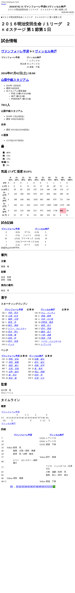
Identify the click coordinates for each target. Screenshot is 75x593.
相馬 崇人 (46, 325)
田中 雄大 (39, 362)
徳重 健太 (39, 359)
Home (4, 4)
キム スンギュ (48, 313)
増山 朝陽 (39, 372)
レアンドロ (46, 344)
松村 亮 (38, 375)
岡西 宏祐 (13, 359)
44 (26, 487)
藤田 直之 (46, 332)
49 (40, 487)
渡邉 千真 (46, 338)
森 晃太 (12, 375)
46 (31, 487)
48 (37, 487)
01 (12, 487)
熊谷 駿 (12, 378)
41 (17, 487)
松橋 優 (12, 335)
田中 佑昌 (13, 341)
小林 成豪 (46, 335)
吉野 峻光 (13, 372)
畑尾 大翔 (13, 319)
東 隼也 (38, 369)
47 (34, 487)
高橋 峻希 (46, 316)
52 (48, 487)
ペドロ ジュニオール (51, 341)
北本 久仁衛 (47, 319)
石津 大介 (39, 378)
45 (28, 487)
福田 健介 (13, 365)
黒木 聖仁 (13, 332)
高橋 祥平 (39, 365)
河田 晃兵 (13, 313)
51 (46, 487)
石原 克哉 (13, 369)
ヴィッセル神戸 (46, 51)
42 (20, 487)
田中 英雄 (46, 328)
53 (51, 487)
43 (23, 487)
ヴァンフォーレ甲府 (15, 51)
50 (43, 487)
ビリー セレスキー (17, 328)
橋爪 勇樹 (13, 325)
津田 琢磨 (13, 362)
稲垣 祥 (12, 338)
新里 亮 (12, 322)
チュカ (11, 344)
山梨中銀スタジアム (15, 79)
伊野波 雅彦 (47, 322)
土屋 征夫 (13, 316)
